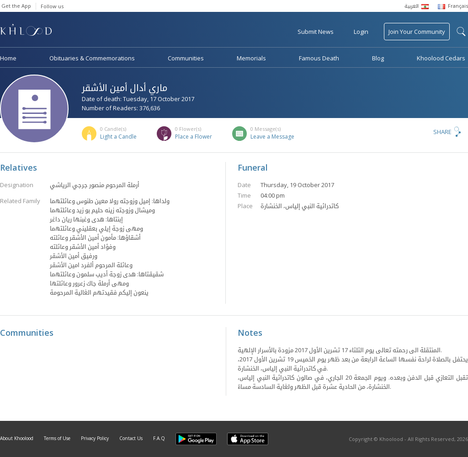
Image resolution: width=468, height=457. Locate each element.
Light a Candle (118, 136)
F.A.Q (159, 438)
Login (361, 31)
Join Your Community (416, 31)
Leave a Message (272, 136)
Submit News (316, 31)
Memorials (251, 58)
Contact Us (131, 438)
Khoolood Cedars (441, 58)
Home (8, 58)
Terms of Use (57, 438)
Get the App (16, 5)
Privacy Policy (95, 438)
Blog (378, 58)
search (461, 31)
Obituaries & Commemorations (92, 58)
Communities (186, 58)
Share (442, 132)
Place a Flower (193, 136)
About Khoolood (16, 438)
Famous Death (319, 58)
